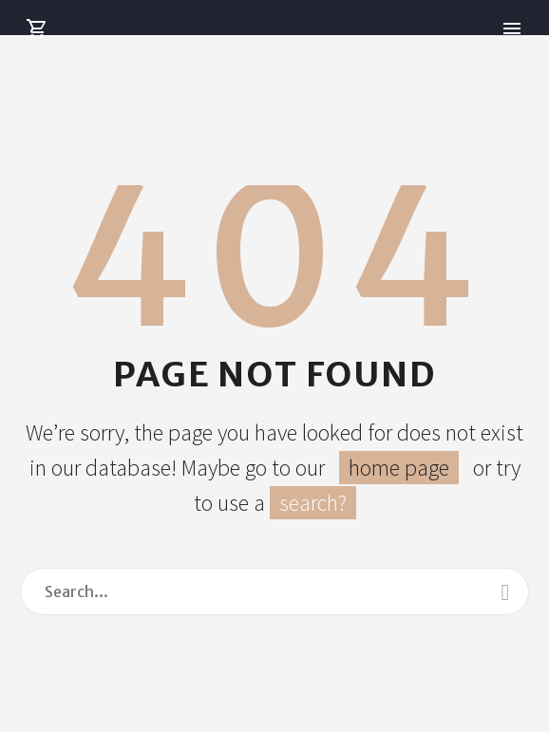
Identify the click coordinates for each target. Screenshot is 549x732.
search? (313, 502)
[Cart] (37, 29)
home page (399, 467)
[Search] (274, 591)
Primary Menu (512, 28)
